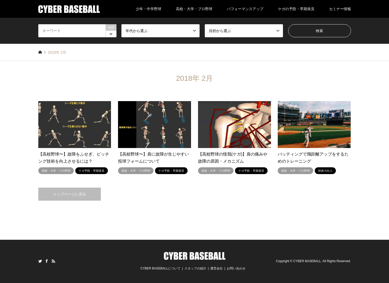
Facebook (46, 261)
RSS (53, 261)
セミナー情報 (340, 9)
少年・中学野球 (148, 9)
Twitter (40, 261)
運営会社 (216, 268)
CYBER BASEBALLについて (160, 268)
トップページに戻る (69, 194)
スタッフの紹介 (195, 268)
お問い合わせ (236, 268)
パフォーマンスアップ (245, 9)
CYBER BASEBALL (307, 261)
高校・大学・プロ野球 (194, 9)
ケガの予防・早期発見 (296, 9)
